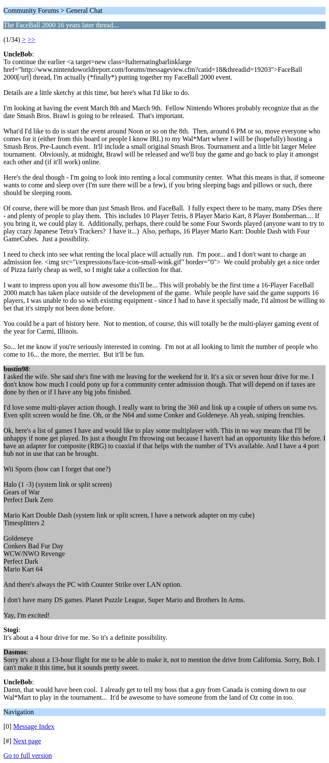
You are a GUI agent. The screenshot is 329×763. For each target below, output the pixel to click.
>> (31, 39)
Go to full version (27, 755)
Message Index (33, 726)
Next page (27, 741)
